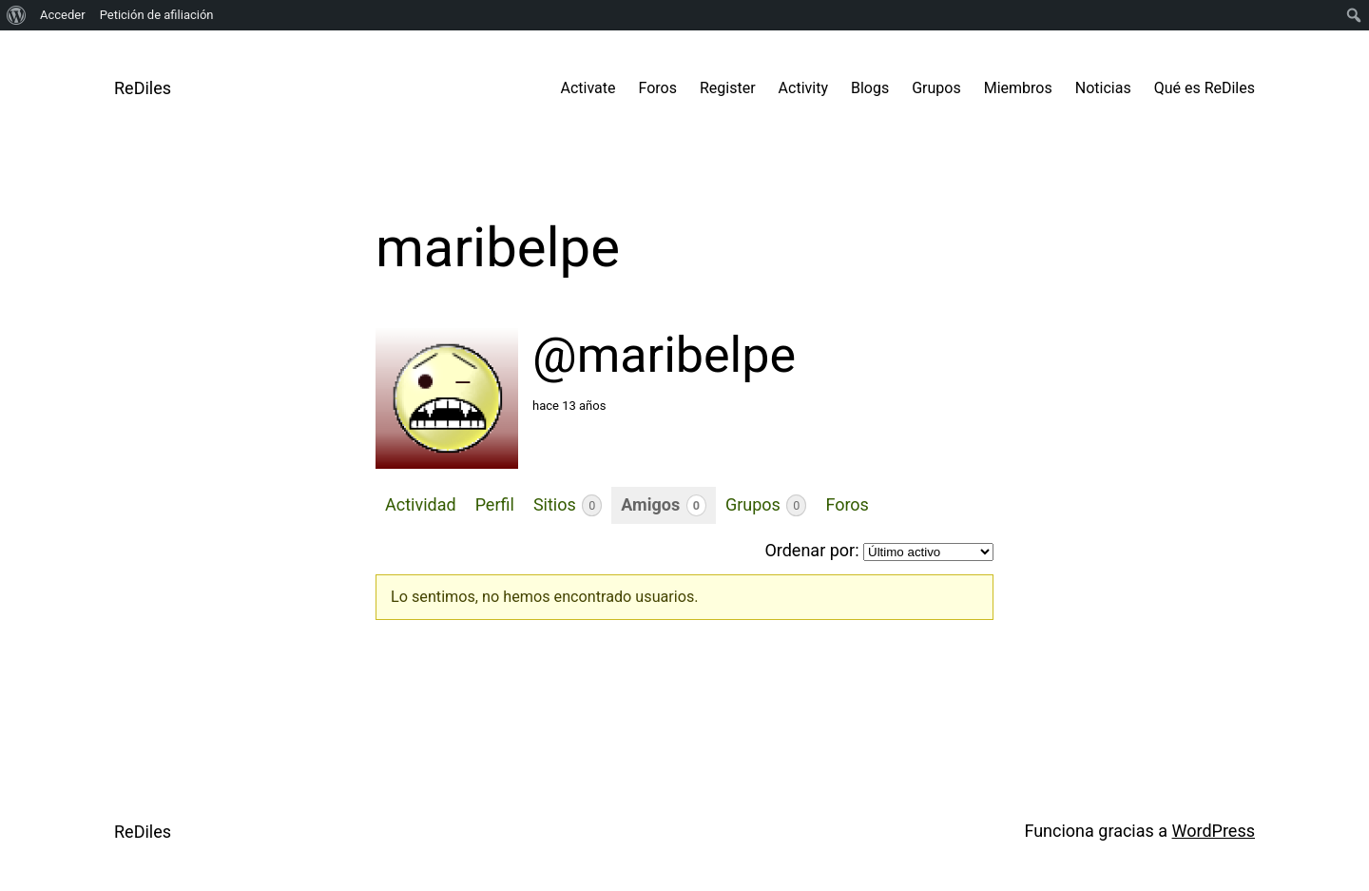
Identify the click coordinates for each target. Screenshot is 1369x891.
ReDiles (142, 88)
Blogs (870, 88)
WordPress (1213, 831)
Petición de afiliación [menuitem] (157, 15)
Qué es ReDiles (1204, 88)
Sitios (567, 505)
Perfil (494, 504)
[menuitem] (16, 15)
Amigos (663, 505)
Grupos (936, 88)
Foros (658, 88)
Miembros (1018, 88)
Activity (803, 88)
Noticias (1103, 88)
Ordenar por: (811, 550)
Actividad (420, 504)
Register (728, 88)
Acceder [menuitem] (63, 15)
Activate (588, 88)
